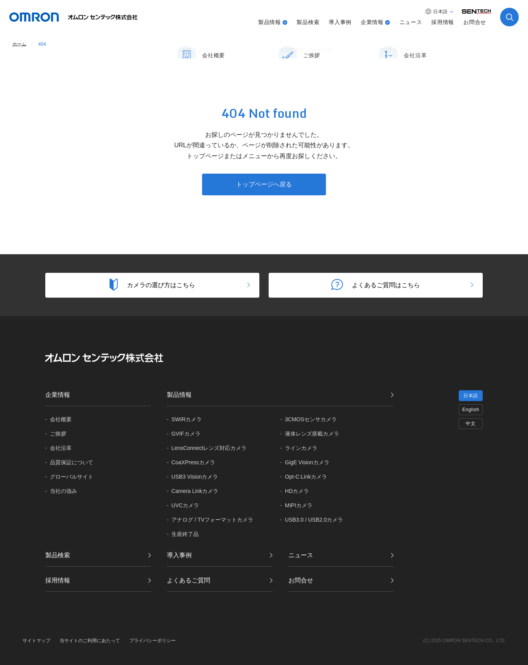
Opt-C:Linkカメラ (306, 477)
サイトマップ (36, 640)
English (470, 409)
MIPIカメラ (298, 505)
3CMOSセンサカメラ (311, 419)
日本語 (470, 395)
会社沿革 (61, 448)
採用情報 (442, 22)
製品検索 (308, 22)
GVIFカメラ (186, 434)
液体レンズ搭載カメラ (312, 434)
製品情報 (269, 22)
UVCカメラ (185, 505)
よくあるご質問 (188, 580)
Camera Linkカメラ (194, 491)
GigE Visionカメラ (307, 462)
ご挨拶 (58, 434)
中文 (470, 423)
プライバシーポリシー (152, 640)
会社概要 (61, 419)
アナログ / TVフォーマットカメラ (212, 520)
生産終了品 (185, 534)
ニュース (410, 22)
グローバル (71, 477)
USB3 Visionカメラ (194, 477)
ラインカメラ (301, 448)
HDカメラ (297, 491)
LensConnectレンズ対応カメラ (209, 448)
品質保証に (71, 462)
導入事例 (340, 22)
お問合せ (474, 22)
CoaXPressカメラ (193, 462)
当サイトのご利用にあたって (90, 640)
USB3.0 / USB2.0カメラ (314, 520)
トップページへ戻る (264, 184)
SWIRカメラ (186, 419)
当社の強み (63, 491)
